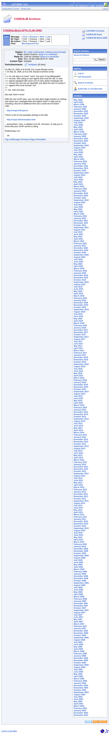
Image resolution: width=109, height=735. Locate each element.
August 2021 (79, 230)
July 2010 (78, 533)
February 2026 (80, 107)
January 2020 (80, 273)
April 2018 (78, 321)
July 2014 (78, 423)
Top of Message (12, 139)
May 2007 (78, 619)
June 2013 (78, 453)
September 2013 (81, 446)
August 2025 (79, 120)
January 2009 (80, 574)
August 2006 (79, 640)
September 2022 (81, 200)
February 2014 (80, 435)
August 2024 (79, 148)
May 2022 (78, 209)
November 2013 (81, 442)
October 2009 (80, 553)
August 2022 (79, 202)
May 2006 (78, 647)
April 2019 (78, 293)
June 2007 (78, 617)
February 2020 (80, 271)
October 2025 (80, 116)
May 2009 (78, 565)
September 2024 (81, 145)
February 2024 (80, 161)
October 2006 (80, 635)
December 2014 (81, 412)
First (25, 37)
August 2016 (79, 366)
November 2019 (81, 278)
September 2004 (81, 692)
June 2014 (78, 426)
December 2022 (81, 193)
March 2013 (79, 460)
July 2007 (78, 615)
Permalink (41, 139)
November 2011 (81, 496)
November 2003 (81, 715)
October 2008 (80, 581)
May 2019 (78, 291)
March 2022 (79, 214)
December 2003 (81, 713)
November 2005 (81, 660)
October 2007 (80, 608)
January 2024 (80, 164)
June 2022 (78, 207)
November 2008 (81, 578)
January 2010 (80, 546)
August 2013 (79, 448)
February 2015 (80, 407)
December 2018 (81, 303)
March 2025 (79, 132)
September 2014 (81, 419)
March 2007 (79, 624)
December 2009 (81, 549)
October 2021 (80, 225)
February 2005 (80, 681)
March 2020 (79, 268)
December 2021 (81, 221)
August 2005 (79, 667)
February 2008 (80, 599)
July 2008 (78, 587)
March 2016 (79, 378)
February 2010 (80, 544)
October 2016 (80, 362)
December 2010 (81, 521)
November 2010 (81, 524)
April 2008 (78, 594)
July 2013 (78, 451)
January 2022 (80, 218)
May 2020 (78, 264)
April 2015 (78, 403)
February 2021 (80, 243)
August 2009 (79, 558)
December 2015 (81, 385)
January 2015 (80, 410)
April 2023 (78, 184)
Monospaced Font (30, 43)
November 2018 (81, 305)
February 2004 (80, 708)
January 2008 (80, 601)
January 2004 (80, 710)
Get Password (84, 77)
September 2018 (81, 309)
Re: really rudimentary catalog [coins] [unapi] (45, 52)
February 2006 (80, 653)
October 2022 (80, 198)
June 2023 (78, 180)
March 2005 (79, 679)
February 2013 (80, 462)
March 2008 (79, 597)
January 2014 (80, 437)
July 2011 (78, 505)
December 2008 (81, 576)
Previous (33, 37)
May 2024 (78, 154)
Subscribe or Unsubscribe (90, 89)
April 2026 (78, 102)
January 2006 (80, 656)
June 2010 (78, 535)
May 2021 (78, 237)
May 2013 (78, 455)
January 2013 (80, 464)
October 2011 (80, 499)
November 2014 (81, 414)
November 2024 (81, 141)
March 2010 (79, 542)
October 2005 (80, 663)
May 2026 (78, 100)
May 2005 (78, 674)
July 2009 (78, 560)
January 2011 (80, 519)
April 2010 (78, 540)
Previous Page (28, 139)
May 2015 (78, 401)
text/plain (32, 64)
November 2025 (81, 113)
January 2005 (80, 683)
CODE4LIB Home (94, 34)
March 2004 (79, 706)
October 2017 (80, 334)
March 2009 (79, 569)
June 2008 (78, 590)
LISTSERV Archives (95, 31)
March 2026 (79, 104)
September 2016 (81, 364)
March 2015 (79, 405)
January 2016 (80, 382)
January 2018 (80, 328)
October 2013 (80, 444)
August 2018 (79, 312)
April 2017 (78, 348)
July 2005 (78, 669)
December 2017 (81, 330)
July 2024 (78, 150)
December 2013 (81, 439)
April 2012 (78, 485)
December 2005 (81, 658)
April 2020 (78, 266)
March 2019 (79, 296)
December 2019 (81, 275)
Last (48, 37)
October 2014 (80, 417)
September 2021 (81, 227)
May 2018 (78, 319)
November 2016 (81, 360)
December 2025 (81, 111)
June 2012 (78, 480)
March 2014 (79, 432)
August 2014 (79, 421)
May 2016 (78, 373)
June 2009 (78, 562)
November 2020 (81, 250)
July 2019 (78, 287)
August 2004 (79, 694)
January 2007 (80, 628)
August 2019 (79, 284)
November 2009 (81, 551)
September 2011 (81, 501)
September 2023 (81, 173)
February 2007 (80, 626)
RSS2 (103, 722)
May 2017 (78, 346)
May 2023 (78, 182)
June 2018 (78, 316)
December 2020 (81, 248)
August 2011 (79, 503)
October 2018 (80, 307)
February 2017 (80, 353)
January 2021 (80, 246)
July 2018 (78, 314)
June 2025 (78, 125)
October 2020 (80, 252)
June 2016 (78, 371)
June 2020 (78, 262)
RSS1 (96, 722)
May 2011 (78, 510)
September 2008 (81, 583)
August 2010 (79, 530)
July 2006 (78, 642)
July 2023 (78, 177)
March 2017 (79, 350)
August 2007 (79, 612)
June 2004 (78, 699)
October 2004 (80, 690)
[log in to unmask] (47, 54)
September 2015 (81, 391)
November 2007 (81, 606)
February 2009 (80, 571)
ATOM (88, 722)
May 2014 (78, 428)
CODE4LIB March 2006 (96, 38)
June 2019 (78, 289)
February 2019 (80, 298)
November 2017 (81, 332)
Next (42, 37)
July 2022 (78, 205)
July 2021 (78, 232)
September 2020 (81, 255)
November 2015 (81, 387)
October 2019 (80, 280)
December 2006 (81, 631)
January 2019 (80, 300)
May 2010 (78, 537)
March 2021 (79, 241)
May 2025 (78, 127)
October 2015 (80, 389)
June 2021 (78, 234)
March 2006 (79, 651)
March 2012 (79, 487)
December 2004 (81, 685)
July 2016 (78, 369)
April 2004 (78, 704)
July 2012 (78, 478)
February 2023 (80, 189)
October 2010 (80, 526)
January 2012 (80, 492)
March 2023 (79, 186)
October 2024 (80, 143)
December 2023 (81, 166)
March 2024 (79, 159)
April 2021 (78, 239)
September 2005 (81, 665)
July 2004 (78, 697)
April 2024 (78, 157)
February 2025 (80, 134)
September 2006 (81, 638)
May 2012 (78, 483)
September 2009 (81, 556)
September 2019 (81, 282)
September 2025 (81, 118)
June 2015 (78, 398)
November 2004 (81, 688)
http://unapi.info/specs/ (17, 110)
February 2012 (80, 489)
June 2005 (78, 672)
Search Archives (81, 51)
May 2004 (78, 701)
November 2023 (81, 168)
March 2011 (79, 514)
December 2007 (81, 603)
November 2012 (81, 469)
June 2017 (78, 344)
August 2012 (79, 476)
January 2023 (80, 191)
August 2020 (79, 257)
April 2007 (78, 622)
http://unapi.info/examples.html (21, 119)
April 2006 (78, 649)
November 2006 (81, 633)
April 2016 (78, 375)
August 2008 (79, 585)
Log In (81, 73)
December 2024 (81, 139)
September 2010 (81, 528)
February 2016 (80, 380)
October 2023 (80, 170)
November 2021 (81, 223)
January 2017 (80, 355)
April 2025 (78, 129)
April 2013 (78, 458)
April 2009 (78, 567)
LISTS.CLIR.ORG (9, 731)
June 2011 (78, 508)
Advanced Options (81, 55)
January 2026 (80, 109)
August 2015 (79, 394)
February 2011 (80, 517)
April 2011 (78, 512)
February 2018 (80, 325)
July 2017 (78, 341)
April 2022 (78, 211)
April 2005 (78, 676)
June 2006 (78, 644)
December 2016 (81, 357)
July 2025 (78, 123)
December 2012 (81, 467)
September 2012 (81, 473)
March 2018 (79, 323)
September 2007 (81, 610)
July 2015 (78, 396)
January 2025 (80, 136)
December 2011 (81, 494)
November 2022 (81, 195)
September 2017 (81, 337)
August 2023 (79, 175)
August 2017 (79, 339)
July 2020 (78, 259)
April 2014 (78, 430)
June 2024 (78, 152)
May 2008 (78, 592)
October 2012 (80, 471)
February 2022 (80, 216)
